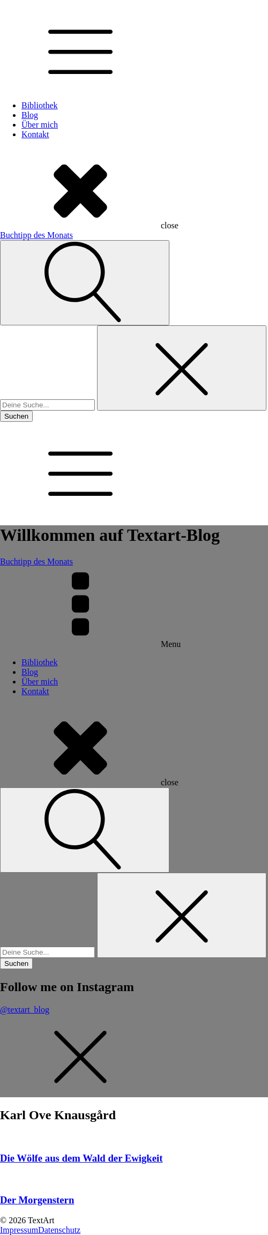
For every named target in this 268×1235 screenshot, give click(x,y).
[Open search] (84, 282)
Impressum (19, 1229)
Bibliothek (39, 105)
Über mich (39, 124)
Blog (29, 115)
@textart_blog (24, 1009)
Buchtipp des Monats (36, 235)
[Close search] (181, 368)
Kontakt (35, 134)
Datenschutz (59, 1229)
